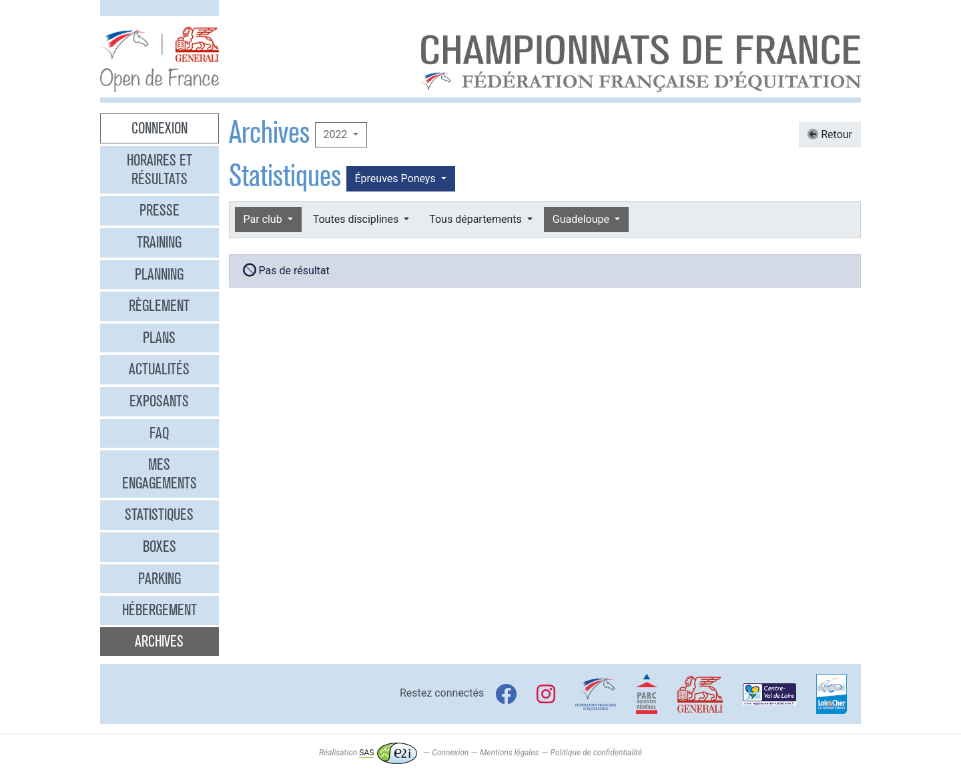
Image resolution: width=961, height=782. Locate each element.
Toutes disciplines (357, 219)
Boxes (159, 546)
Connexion (159, 128)
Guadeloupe (582, 219)
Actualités (159, 369)
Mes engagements (159, 473)
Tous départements (476, 219)
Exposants (159, 401)
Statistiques (159, 514)
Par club (264, 219)
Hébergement (159, 610)
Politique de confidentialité (596, 752)
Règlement (159, 305)
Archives (159, 641)
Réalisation (368, 752)
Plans (159, 337)
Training (159, 242)
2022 (337, 134)
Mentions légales (509, 752)
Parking (159, 578)
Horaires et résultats (159, 169)
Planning (159, 274)
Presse (159, 210)
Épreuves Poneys (396, 178)
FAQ (159, 433)
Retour (830, 134)
